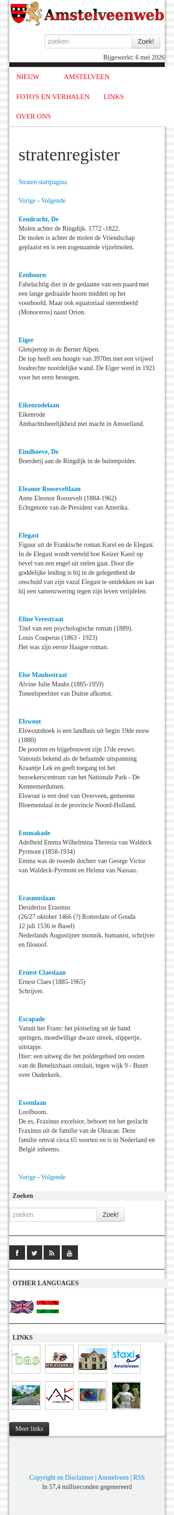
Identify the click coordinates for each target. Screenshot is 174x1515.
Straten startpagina (43, 182)
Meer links (29, 1428)
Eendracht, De (38, 219)
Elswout (30, 721)
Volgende (53, 200)
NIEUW (27, 76)
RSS (139, 1477)
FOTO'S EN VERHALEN (53, 96)
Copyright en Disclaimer (61, 1477)
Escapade (32, 1019)
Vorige (27, 200)
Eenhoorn (32, 275)
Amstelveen (113, 1477)
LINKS (113, 96)
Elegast (29, 535)
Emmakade (34, 833)
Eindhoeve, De (38, 451)
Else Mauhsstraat (43, 674)
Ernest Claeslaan (42, 972)
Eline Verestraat (41, 619)
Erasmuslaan (37, 898)
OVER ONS (33, 116)
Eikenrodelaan (39, 405)
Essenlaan (32, 1102)
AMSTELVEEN (87, 76)
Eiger (26, 340)
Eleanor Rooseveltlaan (50, 488)
